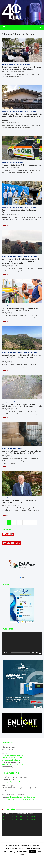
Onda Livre (15, 122)
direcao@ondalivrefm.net (11, 760)
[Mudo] (37, 653)
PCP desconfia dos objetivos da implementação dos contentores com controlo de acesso (22, 309)
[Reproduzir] (4, 653)
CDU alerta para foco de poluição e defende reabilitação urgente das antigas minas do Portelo (22, 405)
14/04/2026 (6, 456)
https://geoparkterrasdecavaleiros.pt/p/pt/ (19, 799)
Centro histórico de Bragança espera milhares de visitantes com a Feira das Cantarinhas (21, 68)
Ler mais (6, 80)
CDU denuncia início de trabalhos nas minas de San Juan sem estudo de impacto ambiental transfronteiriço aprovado (21, 261)
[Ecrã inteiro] (40, 653)
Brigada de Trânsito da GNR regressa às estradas (21, 165)
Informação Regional (23, 64)
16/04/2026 (6, 122)
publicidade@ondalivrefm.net (12, 758)
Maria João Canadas (18, 72)
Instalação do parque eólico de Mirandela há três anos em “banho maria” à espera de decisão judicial (21, 357)
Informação (12, 64)
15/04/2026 (6, 313)
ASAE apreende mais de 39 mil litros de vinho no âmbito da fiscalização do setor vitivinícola (21, 452)
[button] (20, 577)
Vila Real (26, 498)
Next (34, 523)
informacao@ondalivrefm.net (12, 755)
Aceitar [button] (32, 852)
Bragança (5, 64)
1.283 (26, 523)
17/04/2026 (6, 72)
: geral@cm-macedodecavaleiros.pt (18, 782)
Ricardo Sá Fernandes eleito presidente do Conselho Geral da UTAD (19, 502)
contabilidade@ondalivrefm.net (13, 764)
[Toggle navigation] (4, 27)
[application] (22, 643)
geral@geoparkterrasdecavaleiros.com (21, 797)
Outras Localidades (30, 111)
